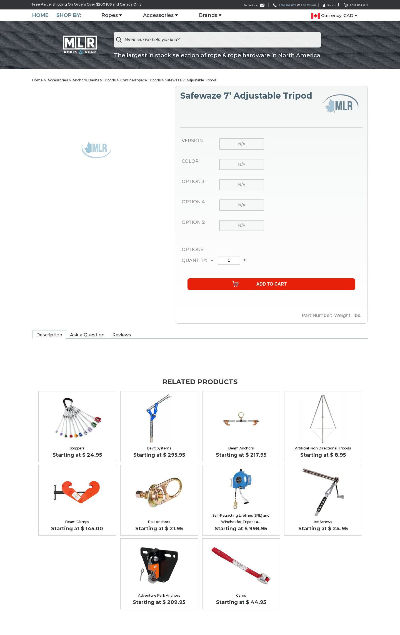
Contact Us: (222, 4)
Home (40, 15)
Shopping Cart (353, 4)
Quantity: (194, 260)
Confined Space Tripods (140, 80)
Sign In (322, 4)
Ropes (113, 15)
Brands (211, 15)
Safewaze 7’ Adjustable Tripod (190, 80)
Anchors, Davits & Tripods (94, 80)
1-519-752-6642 (295, 4)
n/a (241, 144)
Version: (193, 141)
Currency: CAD (332, 15)
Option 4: (194, 202)
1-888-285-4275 (260, 4)
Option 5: (193, 222)
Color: (190, 161)
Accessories (161, 15)
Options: (193, 250)
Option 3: (193, 181)
